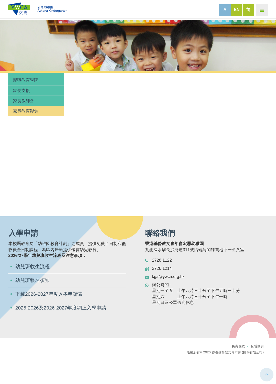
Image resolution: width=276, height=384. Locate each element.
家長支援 (21, 107)
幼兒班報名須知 (33, 298)
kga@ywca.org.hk (168, 294)
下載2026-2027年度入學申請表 (50, 312)
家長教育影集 (25, 128)
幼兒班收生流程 (33, 284)
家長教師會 (23, 118)
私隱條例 (257, 364)
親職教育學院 (25, 97)
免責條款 (238, 364)
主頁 (8, 76)
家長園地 (21, 76)
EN (236, 9)
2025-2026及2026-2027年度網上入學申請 (62, 326)
